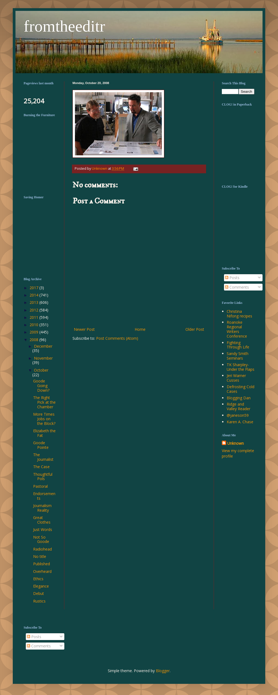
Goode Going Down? (41, 385)
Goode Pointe (41, 445)
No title (39, 556)
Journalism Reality (42, 508)
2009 (34, 332)
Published (41, 563)
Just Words (42, 529)
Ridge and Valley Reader (238, 406)
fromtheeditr (64, 26)
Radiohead (42, 549)
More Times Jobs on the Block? (44, 419)
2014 (34, 295)
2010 (34, 324)
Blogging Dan (239, 397)
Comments (237, 287)
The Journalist (43, 457)
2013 (34, 302)
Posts (232, 277)
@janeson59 (238, 415)
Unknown (235, 443)
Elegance (41, 586)
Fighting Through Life (238, 345)
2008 (34, 339)
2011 (34, 317)
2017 (34, 287)
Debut (38, 593)
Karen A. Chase (240, 421)
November (43, 358)
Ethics (38, 578)
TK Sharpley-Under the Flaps (240, 367)
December (43, 346)
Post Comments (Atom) (117, 338)
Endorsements (44, 496)
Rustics (39, 601)
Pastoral (40, 486)
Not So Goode (41, 539)
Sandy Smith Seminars (237, 356)
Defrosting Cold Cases (240, 389)
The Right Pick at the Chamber (44, 402)
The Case (41, 466)
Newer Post (84, 329)
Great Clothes (41, 520)
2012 (34, 310)
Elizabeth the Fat (44, 433)
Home (140, 329)
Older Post (194, 329)
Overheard (42, 571)
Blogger (163, 670)
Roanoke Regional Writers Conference (237, 329)
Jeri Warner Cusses (236, 378)
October (41, 370)
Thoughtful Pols (42, 476)
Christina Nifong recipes (239, 314)
